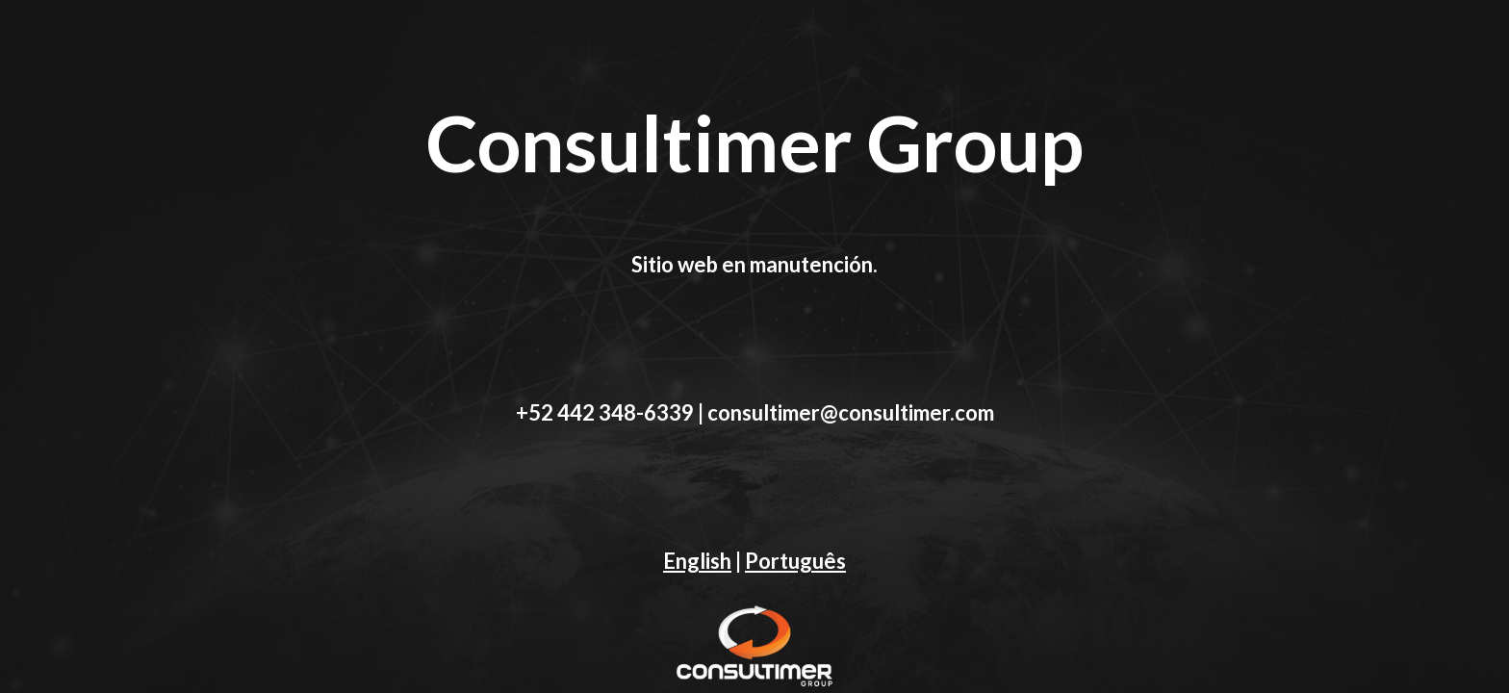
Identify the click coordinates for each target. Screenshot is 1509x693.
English (697, 561)
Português (795, 561)
